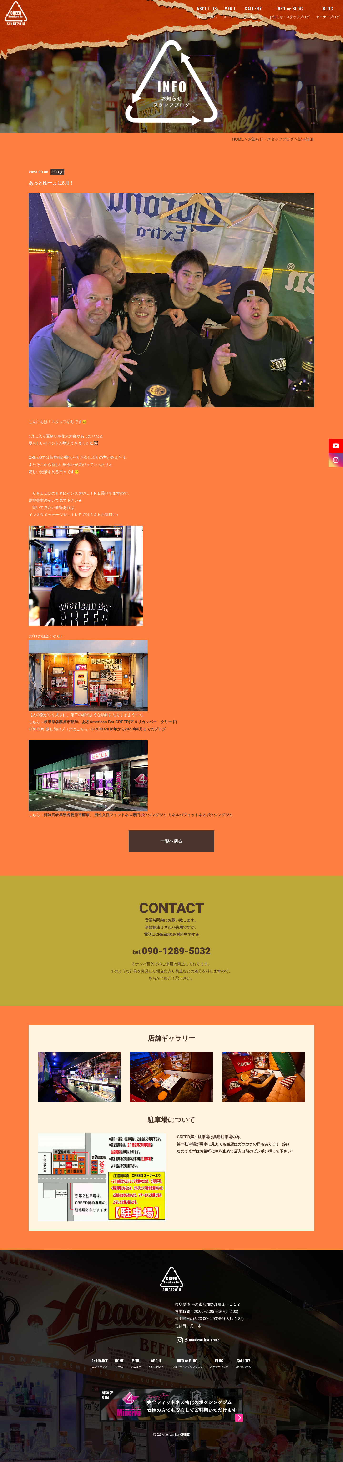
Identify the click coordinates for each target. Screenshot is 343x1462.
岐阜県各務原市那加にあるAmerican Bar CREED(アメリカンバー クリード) (110, 722)
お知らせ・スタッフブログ (271, 139)
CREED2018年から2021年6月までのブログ (128, 729)
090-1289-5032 (176, 951)
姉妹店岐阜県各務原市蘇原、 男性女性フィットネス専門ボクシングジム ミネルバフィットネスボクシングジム (138, 815)
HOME (238, 139)
